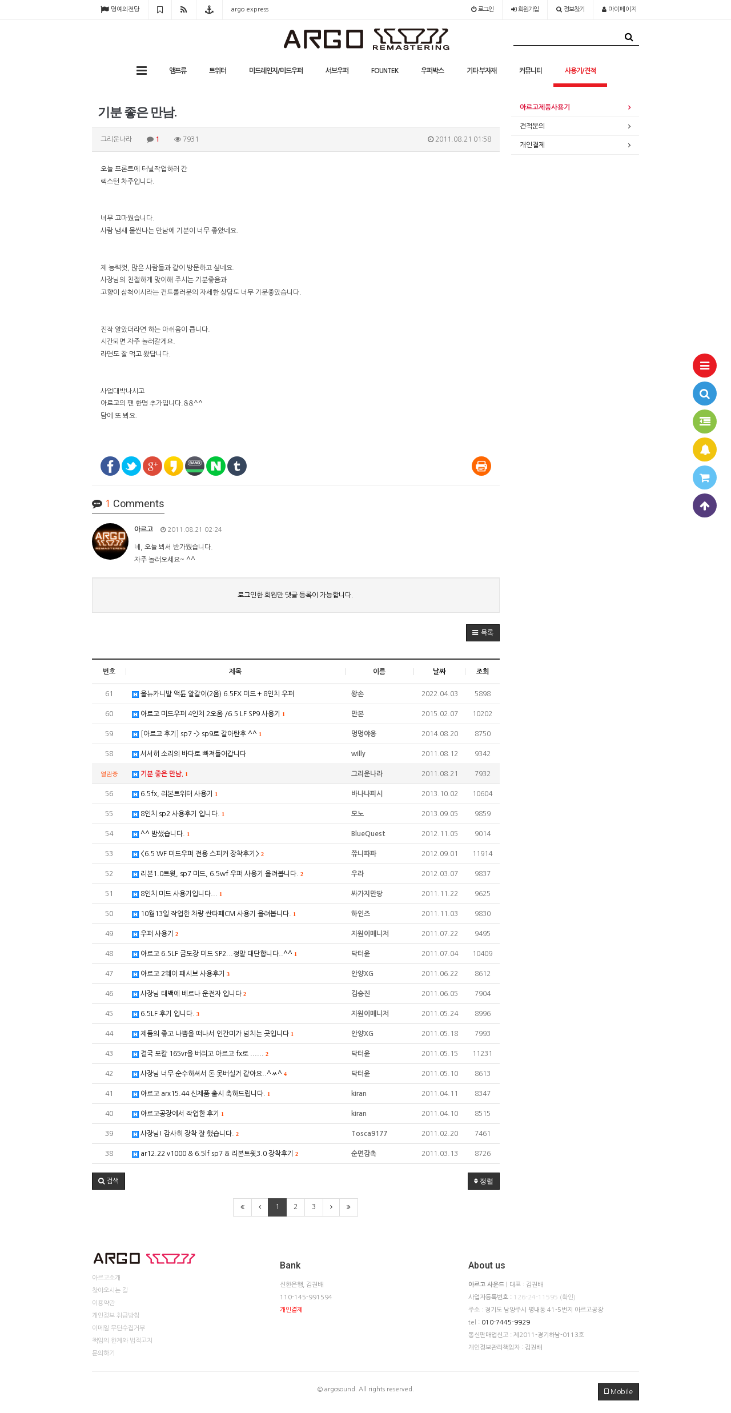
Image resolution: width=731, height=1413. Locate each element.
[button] (483, 632)
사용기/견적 (580, 70)
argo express (249, 9)
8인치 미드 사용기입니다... (177, 894)
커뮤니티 (530, 70)
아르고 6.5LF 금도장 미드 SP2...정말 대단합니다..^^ (214, 954)
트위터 (217, 70)
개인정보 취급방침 (115, 1315)
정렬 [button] (483, 1181)
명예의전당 (120, 9)
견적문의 (532, 126)
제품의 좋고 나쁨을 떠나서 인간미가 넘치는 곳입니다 (213, 1034)
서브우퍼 (337, 70)
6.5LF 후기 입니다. (165, 1014)
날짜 (439, 671)
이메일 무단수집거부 (118, 1328)
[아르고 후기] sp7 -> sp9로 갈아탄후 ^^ (197, 734)
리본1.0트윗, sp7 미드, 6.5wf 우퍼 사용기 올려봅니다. (217, 874)
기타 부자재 (481, 70)
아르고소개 (106, 1278)
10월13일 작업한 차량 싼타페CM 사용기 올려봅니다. (214, 914)
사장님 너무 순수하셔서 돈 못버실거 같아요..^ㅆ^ (209, 1074)
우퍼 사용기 (155, 934)
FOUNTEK (384, 70)
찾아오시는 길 (110, 1290)
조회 (482, 671)
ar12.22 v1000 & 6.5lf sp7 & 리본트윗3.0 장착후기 (215, 1154)
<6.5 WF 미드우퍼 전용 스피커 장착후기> (198, 854)
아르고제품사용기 (545, 107)
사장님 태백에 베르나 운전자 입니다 (189, 994)
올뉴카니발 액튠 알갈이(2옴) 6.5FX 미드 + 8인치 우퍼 (213, 694)
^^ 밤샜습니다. (161, 834)
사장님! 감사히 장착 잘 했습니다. (185, 1134)
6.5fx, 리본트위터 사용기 (175, 794)
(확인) (568, 1297)
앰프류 (177, 70)
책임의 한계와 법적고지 (122, 1341)
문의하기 (103, 1353)
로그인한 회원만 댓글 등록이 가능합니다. (296, 595)
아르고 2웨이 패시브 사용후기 (181, 974)
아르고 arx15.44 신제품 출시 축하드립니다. (201, 1094)
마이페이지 (619, 9)
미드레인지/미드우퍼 (276, 70)
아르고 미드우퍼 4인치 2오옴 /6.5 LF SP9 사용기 (208, 714)
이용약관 (103, 1303)
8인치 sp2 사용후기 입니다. (178, 814)
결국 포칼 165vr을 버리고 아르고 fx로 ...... (200, 1054)
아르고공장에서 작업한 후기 (178, 1114)
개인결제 (532, 145)
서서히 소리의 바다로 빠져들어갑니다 (189, 754)
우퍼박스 (432, 70)
